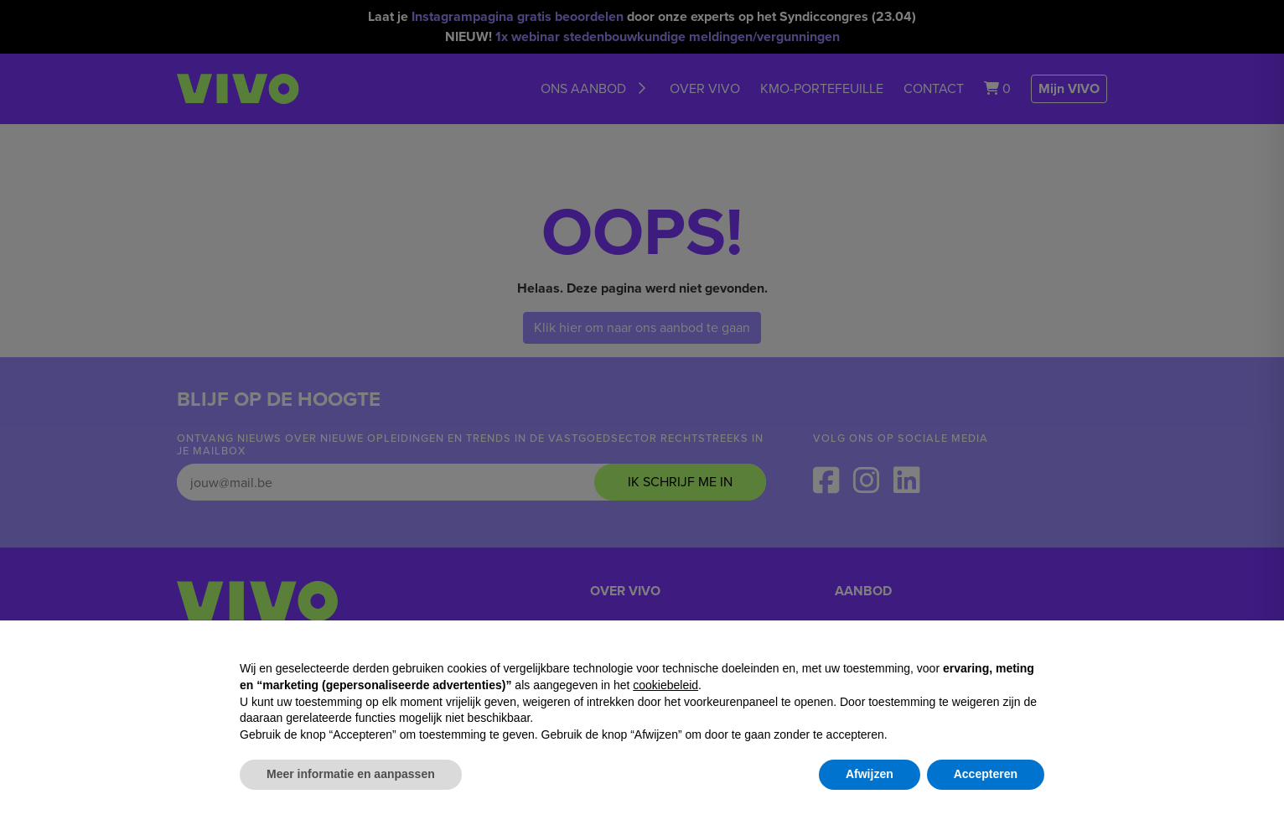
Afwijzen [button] (869, 774)
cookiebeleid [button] (665, 685)
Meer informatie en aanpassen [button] (351, 774)
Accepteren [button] (985, 774)
